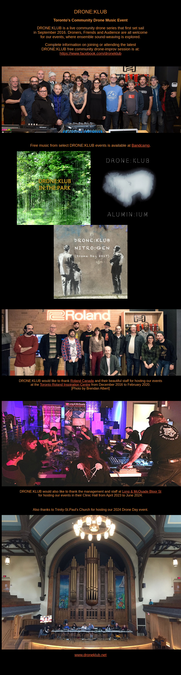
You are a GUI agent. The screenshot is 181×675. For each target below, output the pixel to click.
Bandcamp (141, 145)
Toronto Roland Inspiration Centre (65, 384)
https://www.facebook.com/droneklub (90, 53)
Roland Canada (82, 381)
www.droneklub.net (90, 655)
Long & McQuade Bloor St (141, 491)
